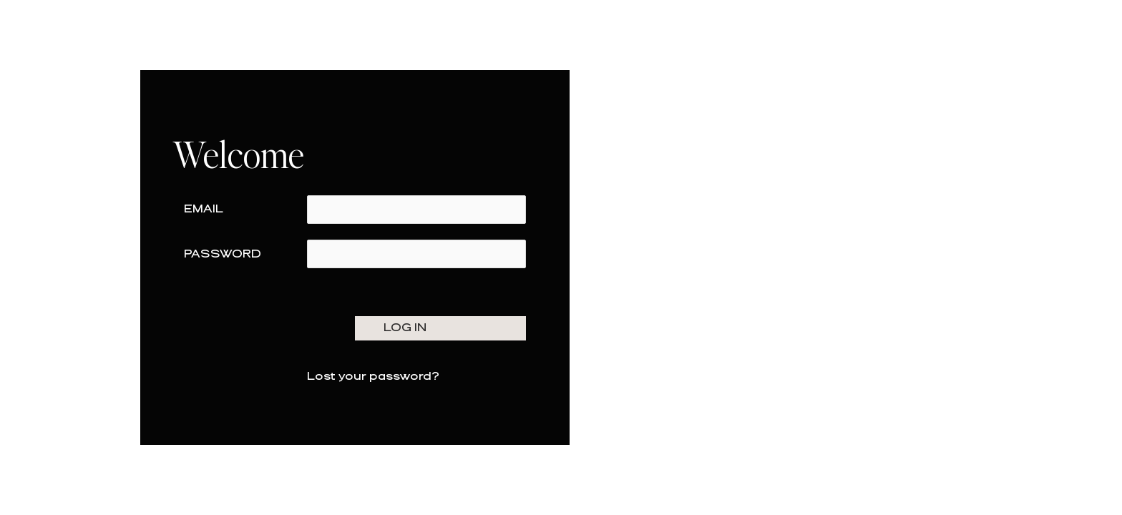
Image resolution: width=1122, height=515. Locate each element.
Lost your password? (373, 376)
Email (203, 209)
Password (222, 254)
